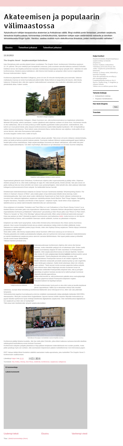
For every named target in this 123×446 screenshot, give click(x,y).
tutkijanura (62, 362)
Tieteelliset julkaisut (27, 48)
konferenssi (45, 362)
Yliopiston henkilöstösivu (103, 99)
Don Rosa (29, 362)
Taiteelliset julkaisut (52, 48)
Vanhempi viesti (79, 433)
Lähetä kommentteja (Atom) (18, 438)
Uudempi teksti (11, 433)
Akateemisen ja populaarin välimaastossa (52, 21)
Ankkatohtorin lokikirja (102, 96)
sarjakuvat (54, 362)
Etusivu (9, 48)
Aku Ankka (15, 362)
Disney (22, 362)
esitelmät (37, 362)
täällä (61, 216)
